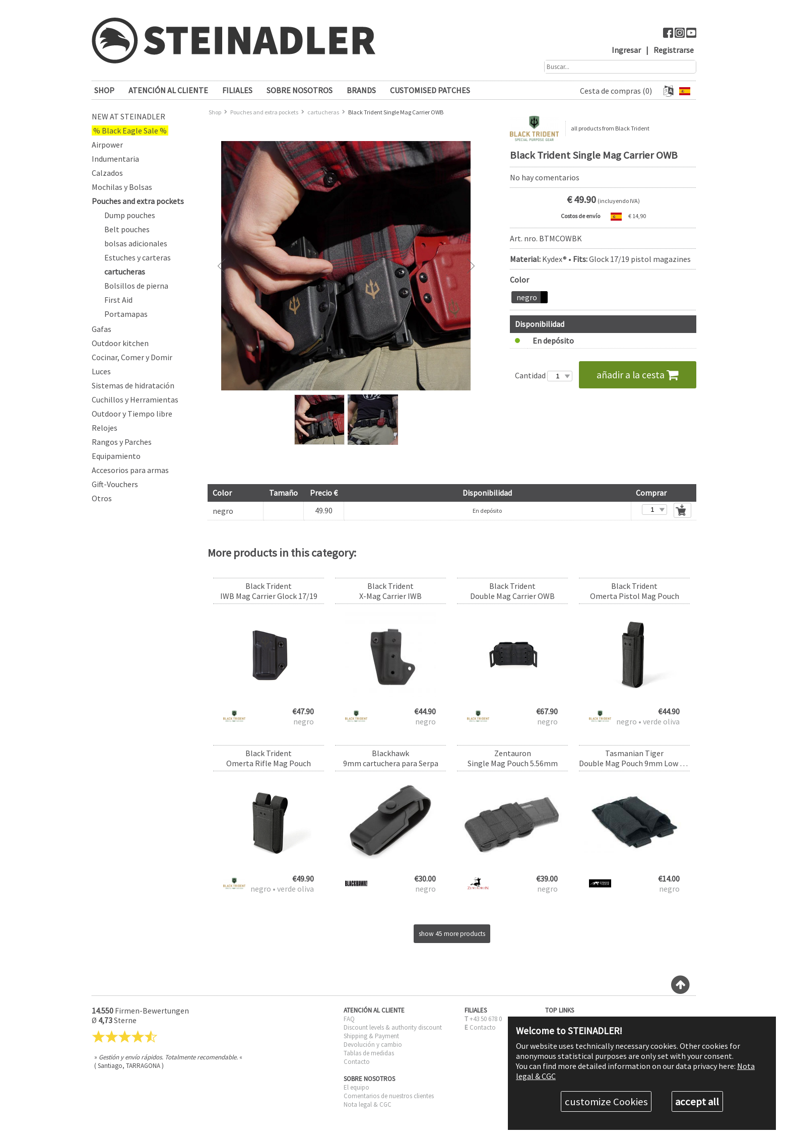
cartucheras (124, 271)
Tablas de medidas (369, 1053)
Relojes (104, 428)
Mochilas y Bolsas (122, 187)
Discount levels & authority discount (393, 1027)
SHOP (104, 90)
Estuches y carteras (137, 257)
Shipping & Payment (371, 1036)
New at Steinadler (128, 116)
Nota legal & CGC (367, 1104)
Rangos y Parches (122, 442)
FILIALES (237, 90)
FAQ (349, 1019)
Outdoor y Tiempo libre (132, 414)
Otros (102, 498)
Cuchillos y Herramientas (135, 399)
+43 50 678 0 (486, 1019)
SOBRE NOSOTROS (300, 90)
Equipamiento (116, 456)
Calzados (107, 173)
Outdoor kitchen (120, 343)
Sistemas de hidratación (133, 385)
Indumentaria (115, 159)
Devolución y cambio (373, 1044)
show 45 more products (452, 933)
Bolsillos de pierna (136, 286)
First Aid (118, 300)
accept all (697, 1101)
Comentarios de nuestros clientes (389, 1096)
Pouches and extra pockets (138, 201)
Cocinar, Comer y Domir (132, 357)
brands (361, 90)
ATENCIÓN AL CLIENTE (168, 90)
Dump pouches (129, 215)
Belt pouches (127, 229)
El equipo (356, 1087)
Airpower (107, 145)
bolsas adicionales (135, 243)
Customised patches (430, 90)
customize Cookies (606, 1101)
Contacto (357, 1061)
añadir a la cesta (638, 375)
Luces (101, 371)
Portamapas (126, 314)
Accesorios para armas (130, 470)
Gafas (101, 329)
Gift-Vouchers (115, 484)
